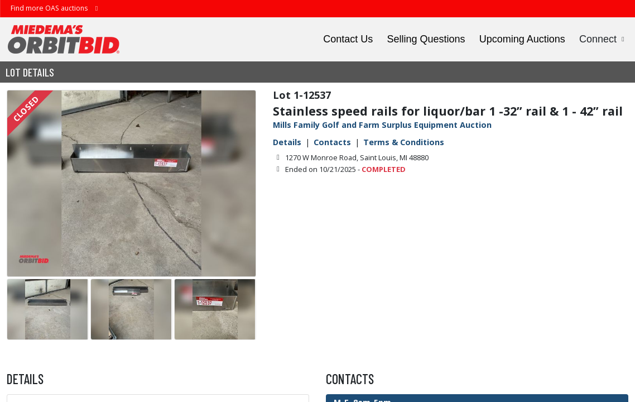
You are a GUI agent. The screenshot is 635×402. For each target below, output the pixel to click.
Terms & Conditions (403, 142)
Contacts (332, 142)
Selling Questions (426, 39)
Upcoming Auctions (522, 39)
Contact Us (348, 39)
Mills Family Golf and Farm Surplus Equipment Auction (382, 124)
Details (287, 142)
